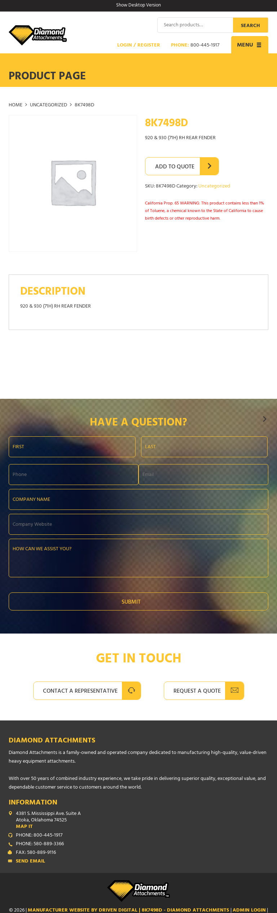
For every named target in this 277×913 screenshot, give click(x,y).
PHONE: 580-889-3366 (40, 844)
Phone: (195, 45)
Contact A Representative (80, 691)
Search (250, 26)
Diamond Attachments (52, 740)
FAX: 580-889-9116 (36, 853)
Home (15, 105)
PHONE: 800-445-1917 (39, 835)
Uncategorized (48, 105)
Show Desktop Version (138, 5)
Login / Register (138, 45)
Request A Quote (197, 691)
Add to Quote (174, 167)
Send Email (30, 861)
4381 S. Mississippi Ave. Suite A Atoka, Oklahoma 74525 (142, 820)
